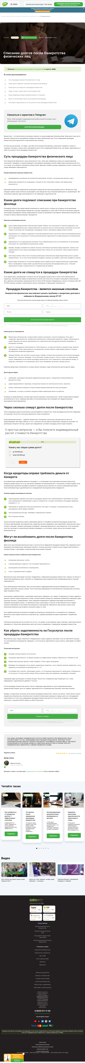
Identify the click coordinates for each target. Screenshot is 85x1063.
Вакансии (42, 962)
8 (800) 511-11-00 (42, 1011)
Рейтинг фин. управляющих (42, 984)
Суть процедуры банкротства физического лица (24, 80)
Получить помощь (42, 716)
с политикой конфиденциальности (59, 325)
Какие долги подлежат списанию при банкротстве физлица (28, 83)
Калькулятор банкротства (42, 950)
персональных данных (48, 324)
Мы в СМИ (42, 956)
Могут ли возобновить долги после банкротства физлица (27, 99)
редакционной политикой (35, 771)
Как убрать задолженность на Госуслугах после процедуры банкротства (33, 102)
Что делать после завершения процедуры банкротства (30, 816)
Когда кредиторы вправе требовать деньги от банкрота (27, 95)
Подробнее (11, 834)
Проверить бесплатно (17, 1060)
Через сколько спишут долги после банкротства (24, 91)
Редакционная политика (42, 1044)
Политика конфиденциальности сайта (42, 1046)
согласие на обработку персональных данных (42, 996)
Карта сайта (42, 1042)
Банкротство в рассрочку (42, 953)
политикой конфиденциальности (42, 1000)
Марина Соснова (15, 763)
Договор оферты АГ (42, 1049)
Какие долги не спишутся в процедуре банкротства (25, 87)
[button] (36, 848)
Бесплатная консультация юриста (42, 320)
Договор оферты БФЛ (42, 1051)
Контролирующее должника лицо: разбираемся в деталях (53, 815)
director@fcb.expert (42, 1017)
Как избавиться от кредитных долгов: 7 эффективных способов (10, 816)
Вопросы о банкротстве (42, 975)
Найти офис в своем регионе (42, 987)
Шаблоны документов (42, 972)
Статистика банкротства (42, 981)
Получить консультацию (34, 127)
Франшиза (42, 965)
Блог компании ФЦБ (42, 959)
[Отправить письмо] (5, 767)
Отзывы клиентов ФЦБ (42, 978)
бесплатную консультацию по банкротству (29, 69)
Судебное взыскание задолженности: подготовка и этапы (74, 816)
